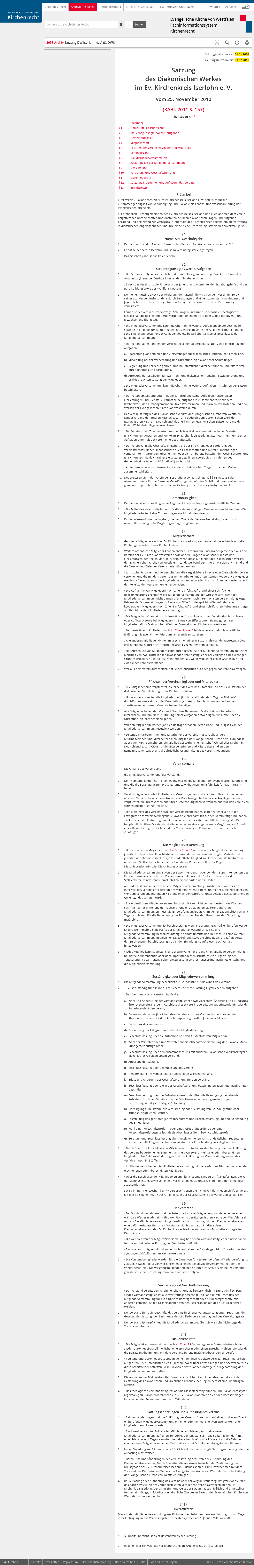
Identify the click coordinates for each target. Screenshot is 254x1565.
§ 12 (121, 182)
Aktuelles (231, 7)
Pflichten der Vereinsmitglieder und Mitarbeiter (161, 148)
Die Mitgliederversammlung (148, 158)
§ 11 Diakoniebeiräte (67, 126)
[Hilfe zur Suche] (121, 24)
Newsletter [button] (52, 1562)
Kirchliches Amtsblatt (140, 7)
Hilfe (142, 1562)
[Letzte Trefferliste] (128, 24)
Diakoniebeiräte (140, 177)
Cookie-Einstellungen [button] (163, 1562)
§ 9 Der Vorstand (64, 114)
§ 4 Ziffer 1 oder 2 (182, 630)
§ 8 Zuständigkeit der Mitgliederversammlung (69, 107)
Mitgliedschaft (139, 143)
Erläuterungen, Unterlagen (176, 7)
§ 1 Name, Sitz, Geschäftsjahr (73, 61)
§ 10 (121, 172)
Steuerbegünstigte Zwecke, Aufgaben (154, 133)
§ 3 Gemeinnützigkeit (67, 72)
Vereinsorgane (139, 153)
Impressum (70, 1562)
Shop (215, 7)
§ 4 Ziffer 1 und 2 (181, 850)
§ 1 (120, 128)
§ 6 (120, 153)
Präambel (60, 55)
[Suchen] (139, 24)
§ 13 (121, 187)
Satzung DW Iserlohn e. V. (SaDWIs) (81, 42)
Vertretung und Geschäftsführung (152, 172)
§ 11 (121, 177)
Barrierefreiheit (125, 1562)
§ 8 (120, 163)
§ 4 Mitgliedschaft (65, 78)
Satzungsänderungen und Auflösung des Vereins (162, 182)
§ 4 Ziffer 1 (182, 1344)
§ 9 (120, 168)
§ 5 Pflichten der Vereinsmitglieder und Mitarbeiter (79, 86)
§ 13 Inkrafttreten (65, 141)
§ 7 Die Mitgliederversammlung (74, 99)
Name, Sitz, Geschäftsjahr (147, 128)
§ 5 (120, 148)
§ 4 (120, 143)
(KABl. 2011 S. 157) (183, 109)
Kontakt (36, 1562)
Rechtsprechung (110, 7)
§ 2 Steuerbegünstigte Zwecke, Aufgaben (80, 66)
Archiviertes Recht (83, 7)
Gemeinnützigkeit (141, 138)
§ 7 (120, 158)
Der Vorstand (139, 168)
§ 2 (120, 133)
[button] (246, 7)
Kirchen (11, 1562)
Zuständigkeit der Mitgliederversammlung (158, 163)
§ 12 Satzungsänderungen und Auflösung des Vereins (81, 133)
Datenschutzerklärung (96, 1562)
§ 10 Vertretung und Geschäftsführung (79, 120)
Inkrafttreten (138, 187)
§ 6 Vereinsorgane (65, 93)
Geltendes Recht (55, 7)
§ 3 (120, 138)
